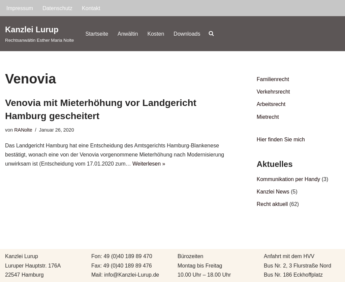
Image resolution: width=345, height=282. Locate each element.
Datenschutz (57, 8)
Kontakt (91, 8)
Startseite (96, 34)
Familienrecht (273, 79)
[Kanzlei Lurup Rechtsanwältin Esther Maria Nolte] (39, 33)
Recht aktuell (272, 204)
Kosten (156, 34)
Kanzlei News (273, 192)
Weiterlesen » (148, 164)
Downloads (187, 34)
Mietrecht (268, 117)
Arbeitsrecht (271, 104)
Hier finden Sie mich (281, 139)
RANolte (23, 130)
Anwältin (128, 34)
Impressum (19, 8)
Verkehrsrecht (273, 92)
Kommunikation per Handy (288, 179)
